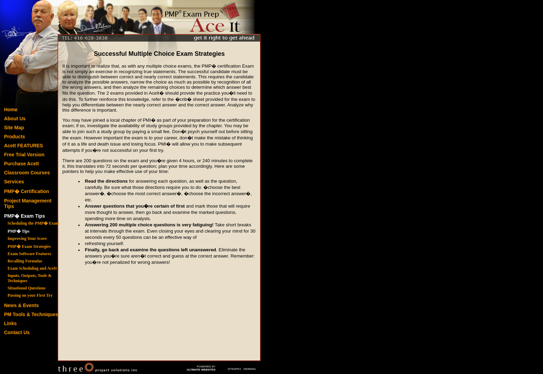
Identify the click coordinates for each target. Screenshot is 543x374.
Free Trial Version (24, 154)
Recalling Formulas (25, 261)
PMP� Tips (18, 231)
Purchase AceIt (21, 163)
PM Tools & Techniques (31, 314)
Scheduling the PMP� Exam (34, 223)
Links (10, 323)
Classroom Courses (27, 172)
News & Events (21, 305)
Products (14, 136)
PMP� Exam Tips (24, 216)
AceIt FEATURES (23, 145)
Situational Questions (27, 288)
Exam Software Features (29, 253)
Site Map (14, 127)
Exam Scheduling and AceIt (32, 268)
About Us (15, 118)
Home (11, 109)
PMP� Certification (26, 191)
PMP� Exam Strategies (29, 246)
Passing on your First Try (30, 295)
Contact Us (17, 332)
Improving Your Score (27, 238)
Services (14, 181)
